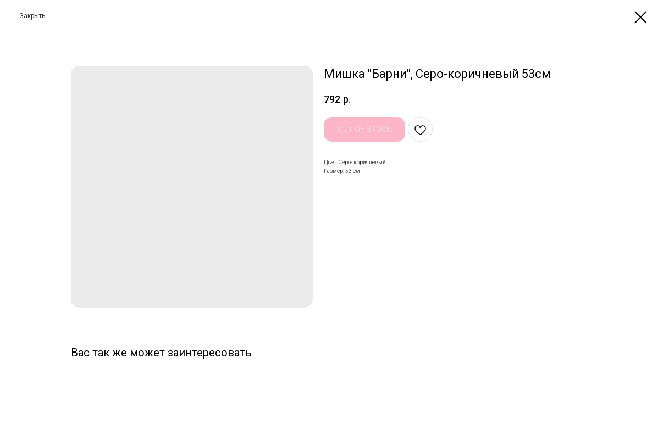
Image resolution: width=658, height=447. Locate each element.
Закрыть (32, 16)
